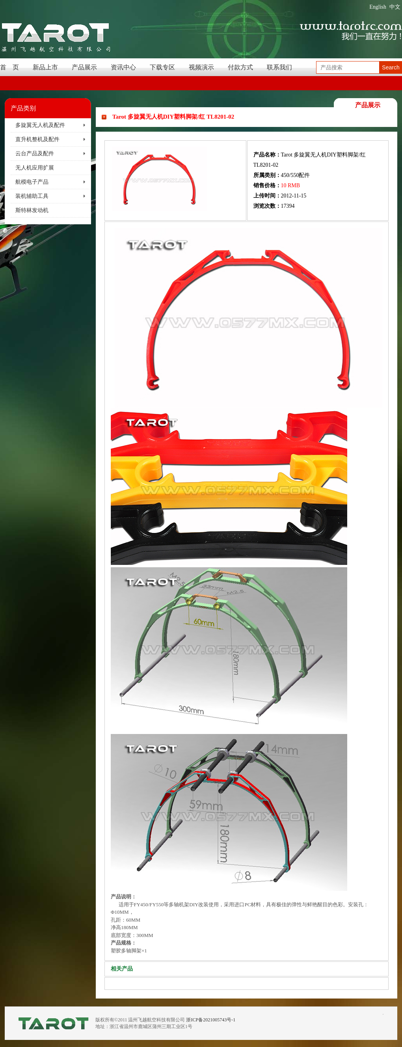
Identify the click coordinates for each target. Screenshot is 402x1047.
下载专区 (162, 67)
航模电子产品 (31, 182)
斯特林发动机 (31, 210)
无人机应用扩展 (34, 168)
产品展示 (84, 67)
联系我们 (279, 67)
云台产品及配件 (34, 153)
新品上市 (45, 67)
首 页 (9, 67)
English (377, 7)
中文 (394, 7)
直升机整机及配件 (37, 139)
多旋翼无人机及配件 (40, 125)
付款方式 (240, 67)
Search (390, 67)
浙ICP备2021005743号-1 (210, 1020)
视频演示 (201, 67)
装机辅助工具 (31, 196)
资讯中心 (123, 67)
